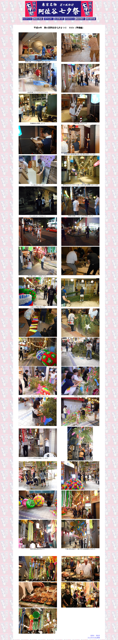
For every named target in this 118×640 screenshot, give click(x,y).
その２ (98, 635)
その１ (92, 635)
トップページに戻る (94, 637)
